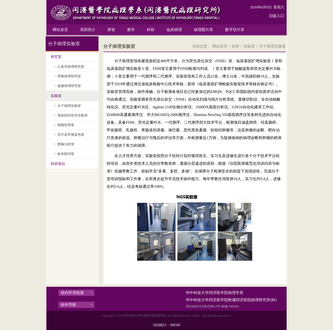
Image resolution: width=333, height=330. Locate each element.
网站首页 (220, 46)
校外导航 (68, 305)
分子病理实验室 (272, 46)
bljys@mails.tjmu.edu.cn (216, 315)
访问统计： (166, 325)
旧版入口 (276, 16)
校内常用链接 (72, 293)
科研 (235, 46)
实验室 (249, 46)
